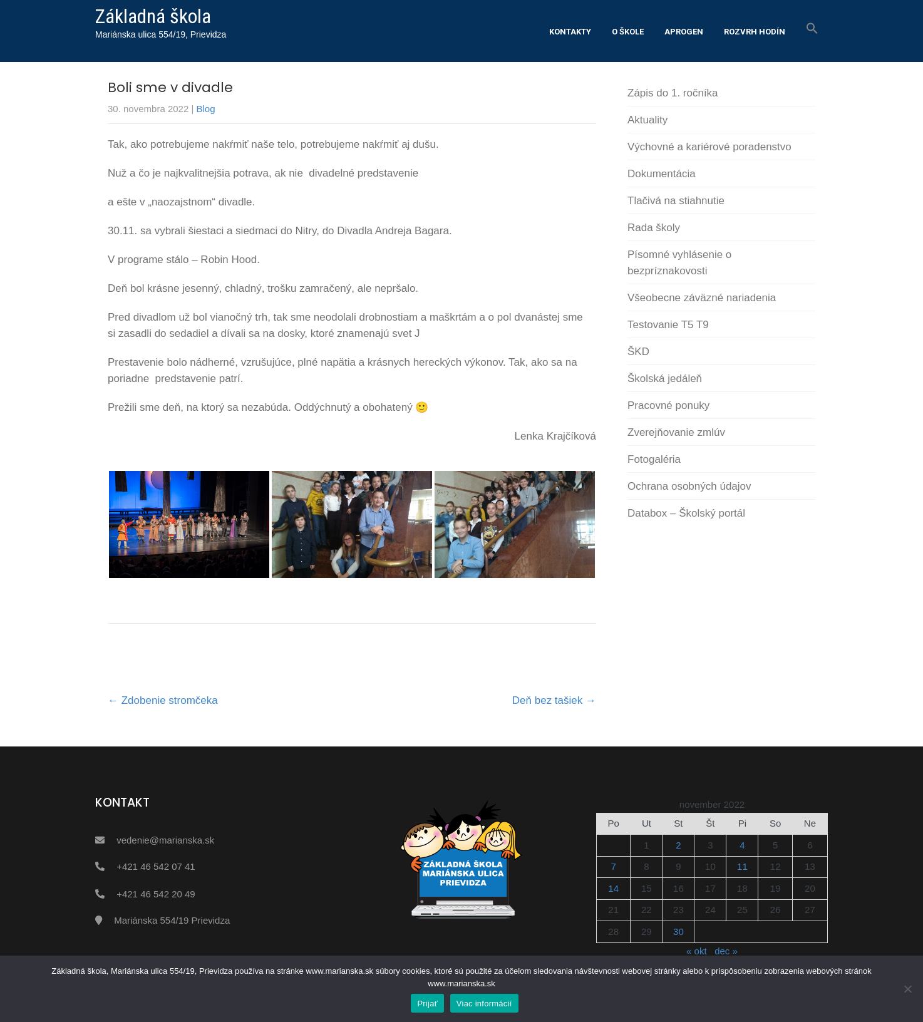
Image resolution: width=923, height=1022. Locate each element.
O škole (628, 31)
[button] (812, 29)
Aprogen (683, 31)
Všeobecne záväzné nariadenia (701, 298)
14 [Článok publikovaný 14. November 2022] (613, 888)
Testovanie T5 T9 (668, 325)
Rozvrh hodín (754, 31)
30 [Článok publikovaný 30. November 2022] (678, 931)
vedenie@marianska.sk (165, 840)
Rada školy (653, 228)
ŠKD (638, 352)
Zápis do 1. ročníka (672, 93)
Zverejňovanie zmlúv (676, 432)
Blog (206, 108)
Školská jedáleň (664, 379)
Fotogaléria (654, 459)
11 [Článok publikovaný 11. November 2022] (742, 866)
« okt (696, 951)
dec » (726, 951)
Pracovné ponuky (668, 405)
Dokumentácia (661, 174)
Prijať (427, 1003)
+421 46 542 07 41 (155, 866)
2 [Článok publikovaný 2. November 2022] (678, 845)
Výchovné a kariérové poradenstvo (709, 147)
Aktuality (647, 120)
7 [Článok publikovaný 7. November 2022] (613, 866)
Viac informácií (484, 1003)
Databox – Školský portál (686, 513)
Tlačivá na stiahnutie (675, 201)
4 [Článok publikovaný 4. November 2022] (742, 845)
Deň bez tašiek (554, 700)
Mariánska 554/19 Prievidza (172, 920)
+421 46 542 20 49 (155, 894)
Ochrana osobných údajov (689, 486)
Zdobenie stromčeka (163, 700)
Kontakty (570, 31)
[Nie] (907, 989)
